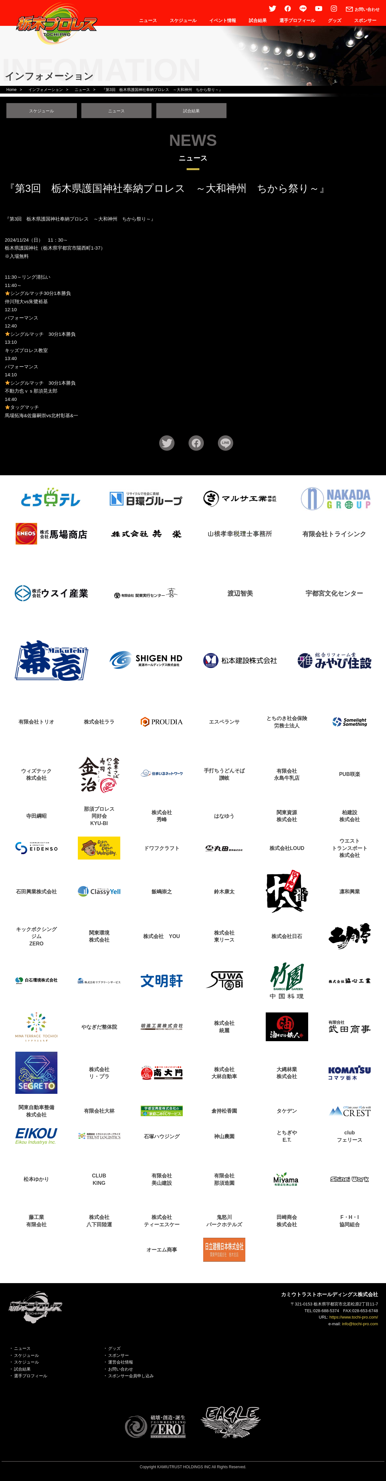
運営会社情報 (120, 1364)
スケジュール (183, 20)
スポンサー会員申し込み (131, 1378)
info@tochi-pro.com (360, 1326)
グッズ (334, 20)
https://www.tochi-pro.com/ (354, 1319)
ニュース (148, 20)
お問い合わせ (120, 1371)
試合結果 (258, 20)
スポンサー (365, 20)
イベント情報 (222, 20)
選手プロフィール (297, 20)
